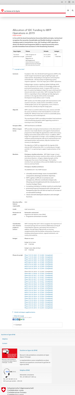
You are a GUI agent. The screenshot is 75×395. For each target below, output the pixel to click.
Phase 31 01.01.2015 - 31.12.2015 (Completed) (39, 285)
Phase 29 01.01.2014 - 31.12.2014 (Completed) (39, 289)
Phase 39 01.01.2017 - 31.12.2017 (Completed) (39, 270)
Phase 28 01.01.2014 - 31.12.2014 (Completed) (39, 291)
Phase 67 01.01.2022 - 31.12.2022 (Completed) (39, 257)
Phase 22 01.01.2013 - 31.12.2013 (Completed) (39, 300)
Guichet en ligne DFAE (8, 327)
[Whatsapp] (22, 312)
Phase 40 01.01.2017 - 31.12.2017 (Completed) (39, 268)
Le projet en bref (19, 62)
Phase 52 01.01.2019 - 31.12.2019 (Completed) (39, 259)
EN (73, 2)
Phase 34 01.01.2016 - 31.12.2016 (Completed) (39, 279)
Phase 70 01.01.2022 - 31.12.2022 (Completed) (39, 251)
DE (62, 2)
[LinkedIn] (18, 312)
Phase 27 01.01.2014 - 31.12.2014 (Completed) (39, 293)
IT (65, 2)
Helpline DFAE (25, 363)
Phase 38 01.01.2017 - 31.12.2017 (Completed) (39, 272)
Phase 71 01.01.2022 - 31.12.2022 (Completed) (39, 250)
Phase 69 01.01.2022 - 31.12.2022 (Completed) (39, 253)
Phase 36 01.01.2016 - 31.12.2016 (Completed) (39, 276)
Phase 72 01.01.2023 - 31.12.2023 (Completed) (39, 248)
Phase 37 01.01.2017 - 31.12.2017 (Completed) (39, 274)
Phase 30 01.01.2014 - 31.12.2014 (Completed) (39, 287)
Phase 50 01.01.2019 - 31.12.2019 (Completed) (39, 261)
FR (69, 2)
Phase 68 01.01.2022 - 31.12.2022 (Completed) (39, 255)
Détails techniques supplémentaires (24, 305)
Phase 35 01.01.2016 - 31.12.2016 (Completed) (39, 277)
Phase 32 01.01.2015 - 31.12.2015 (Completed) (39, 283)
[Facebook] (14, 312)
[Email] (23, 312)
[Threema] (20, 312)
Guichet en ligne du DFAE (28, 343)
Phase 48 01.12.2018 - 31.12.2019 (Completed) (39, 266)
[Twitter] (16, 312)
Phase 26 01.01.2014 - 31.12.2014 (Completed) (39, 295)
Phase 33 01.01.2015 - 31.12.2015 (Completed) (39, 281)
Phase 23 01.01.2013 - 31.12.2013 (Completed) (39, 298)
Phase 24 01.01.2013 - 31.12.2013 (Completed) (39, 297)
